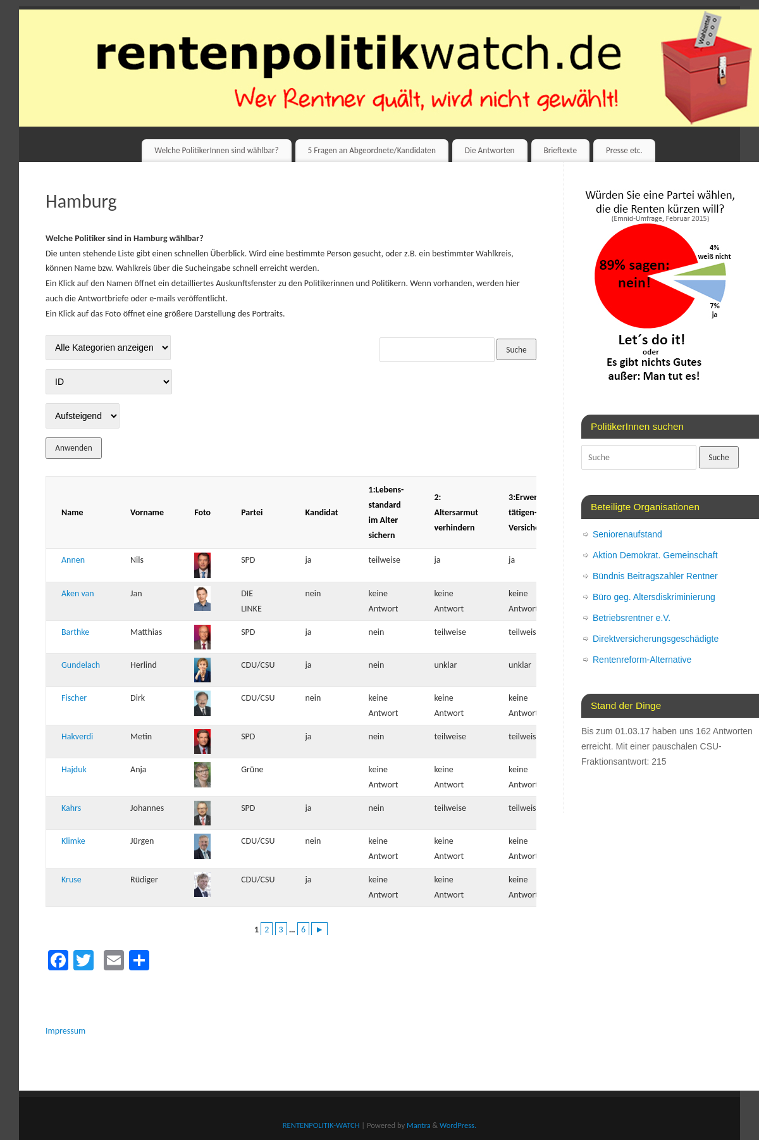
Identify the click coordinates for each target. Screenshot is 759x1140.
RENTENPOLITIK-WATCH (321, 1125)
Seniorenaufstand (627, 534)
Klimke (73, 841)
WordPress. (458, 1125)
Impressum (65, 1030)
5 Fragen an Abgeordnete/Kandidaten (371, 150)
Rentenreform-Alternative (642, 660)
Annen (73, 559)
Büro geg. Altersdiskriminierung (654, 597)
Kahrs (71, 808)
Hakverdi (77, 736)
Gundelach (80, 665)
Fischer (74, 697)
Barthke (75, 632)
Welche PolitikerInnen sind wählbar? (216, 150)
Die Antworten (490, 150)
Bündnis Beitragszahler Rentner (655, 576)
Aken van (77, 593)
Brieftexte (560, 150)
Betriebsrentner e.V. (631, 618)
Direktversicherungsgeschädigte (656, 639)
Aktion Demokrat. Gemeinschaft (655, 555)
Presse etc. (624, 150)
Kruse (71, 879)
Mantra (419, 1125)
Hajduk (74, 769)
